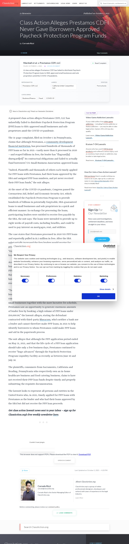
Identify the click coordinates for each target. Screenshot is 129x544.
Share (24, 53)
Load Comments (64, 513)
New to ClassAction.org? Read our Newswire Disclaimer (31, 111)
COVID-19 (50, 98)
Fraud (41, 98)
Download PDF (85, 454)
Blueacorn (45, 319)
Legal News (65, 3)
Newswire (26, 13)
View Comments (102, 53)
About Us (83, 3)
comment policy (53, 507)
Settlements (39, 3)
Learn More (79, 498)
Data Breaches (53, 3)
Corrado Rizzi (28, 43)
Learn (74, 3)
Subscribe (102, 239)
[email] (102, 231)
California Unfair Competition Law (63, 87)
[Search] (113, 3)
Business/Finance (29, 98)
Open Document (64, 460)
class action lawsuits (101, 181)
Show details (105, 289)
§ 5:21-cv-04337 (53, 66)
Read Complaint (99, 63)
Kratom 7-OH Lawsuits (104, 160)
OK (98, 296)
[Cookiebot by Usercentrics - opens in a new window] (105, 246)
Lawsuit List (27, 3)
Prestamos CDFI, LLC (30, 86)
